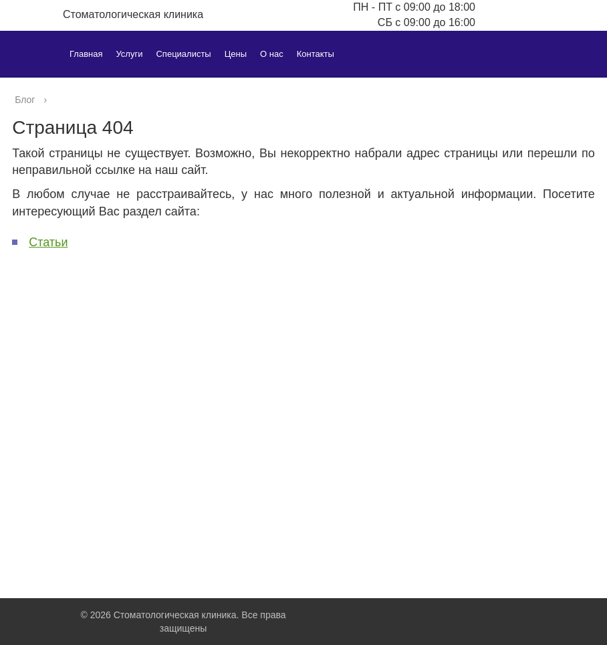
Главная (86, 54)
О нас (271, 54)
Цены (236, 54)
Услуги (129, 54)
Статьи (48, 242)
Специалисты (183, 54)
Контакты (315, 54)
